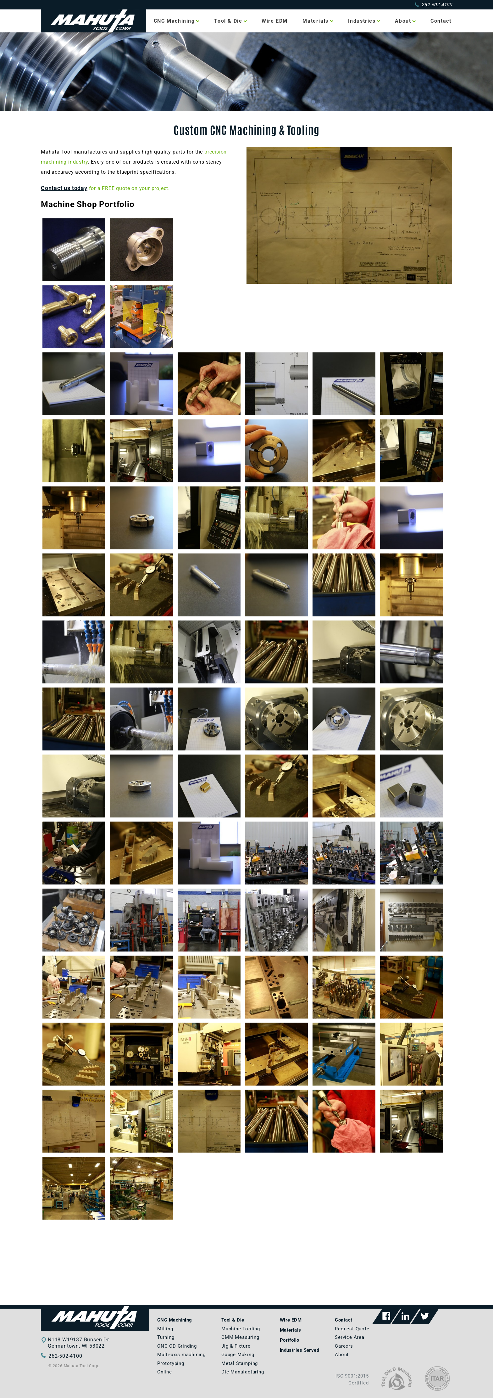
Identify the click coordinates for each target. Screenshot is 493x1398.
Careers (344, 1346)
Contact (440, 21)
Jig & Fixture (235, 1346)
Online (164, 1372)
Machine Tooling (240, 1329)
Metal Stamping (239, 1363)
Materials (315, 21)
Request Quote (352, 1329)
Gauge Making (237, 1354)
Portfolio (289, 1340)
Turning (165, 1337)
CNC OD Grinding (177, 1346)
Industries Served (299, 1350)
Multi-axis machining (181, 1354)
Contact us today (64, 188)
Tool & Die (228, 21)
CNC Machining (174, 21)
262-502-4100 (433, 5)
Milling (165, 1329)
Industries (362, 21)
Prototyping (170, 1363)
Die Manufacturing (242, 1372)
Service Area (349, 1337)
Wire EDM (275, 21)
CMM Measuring (240, 1337)
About (403, 21)
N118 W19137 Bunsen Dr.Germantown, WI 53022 (79, 1343)
